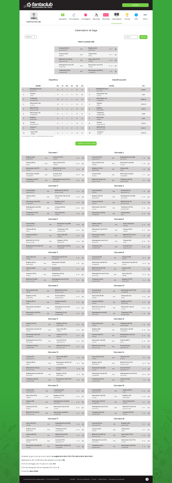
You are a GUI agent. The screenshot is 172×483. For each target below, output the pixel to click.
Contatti (72, 479)
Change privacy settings (116, 479)
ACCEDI (135, 5)
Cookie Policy (102, 479)
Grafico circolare (86, 143)
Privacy (94, 479)
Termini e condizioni (83, 479)
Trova (143, 37)
